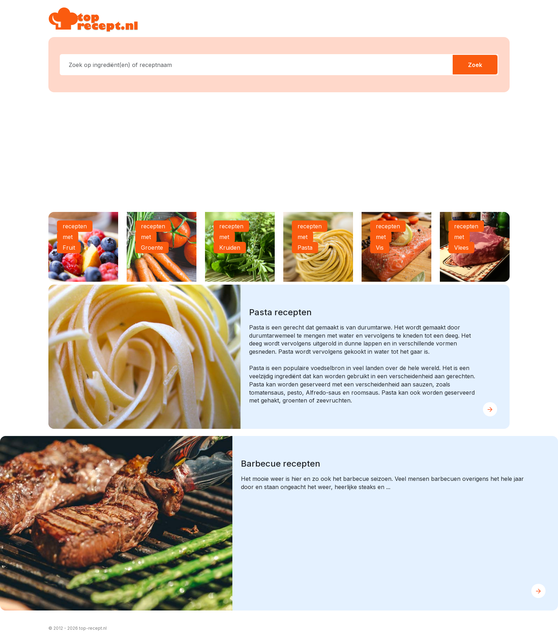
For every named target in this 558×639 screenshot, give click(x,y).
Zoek (475, 64)
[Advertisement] (279, 153)
